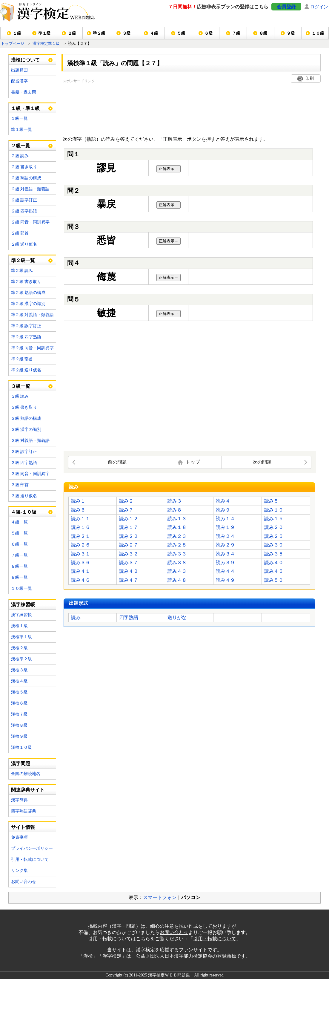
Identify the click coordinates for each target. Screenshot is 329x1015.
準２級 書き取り (26, 281)
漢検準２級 (21, 659)
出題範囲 (19, 70)
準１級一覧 (21, 129)
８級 (263, 33)
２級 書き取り (24, 167)
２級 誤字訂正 (24, 200)
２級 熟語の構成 (26, 178)
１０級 (318, 33)
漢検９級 (19, 736)
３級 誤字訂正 (24, 451)
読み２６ (80, 544)
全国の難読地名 (25, 773)
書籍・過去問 (23, 92)
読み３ (174, 500)
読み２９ (225, 544)
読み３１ (80, 553)
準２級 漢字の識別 (28, 303)
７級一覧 (19, 555)
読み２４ (225, 536)
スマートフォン (159, 897)
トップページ (12, 44)
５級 (181, 33)
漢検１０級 (21, 747)
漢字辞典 (19, 800)
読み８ (174, 509)
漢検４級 (19, 681)
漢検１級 (19, 626)
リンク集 (19, 870)
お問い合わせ (23, 881)
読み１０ (273, 509)
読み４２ (128, 571)
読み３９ (225, 562)
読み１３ (177, 518)
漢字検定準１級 (46, 44)
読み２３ (177, 536)
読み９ (223, 509)
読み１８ (177, 527)
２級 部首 (20, 233)
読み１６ (80, 527)
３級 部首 (20, 485)
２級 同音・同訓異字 (30, 222)
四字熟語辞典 (23, 811)
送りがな (177, 617)
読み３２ (128, 553)
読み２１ (80, 536)
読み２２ (128, 536)
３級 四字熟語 (24, 462)
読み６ (78, 509)
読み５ (271, 500)
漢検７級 (19, 714)
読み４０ (273, 562)
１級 (17, 33)
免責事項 (19, 837)
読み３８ (177, 562)
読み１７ (128, 527)
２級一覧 (20, 145)
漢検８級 (19, 725)
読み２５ (273, 536)
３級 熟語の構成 (26, 418)
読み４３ (177, 571)
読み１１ (80, 518)
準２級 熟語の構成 (28, 292)
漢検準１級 (21, 637)
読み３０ (273, 544)
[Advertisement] (92, 106)
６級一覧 (19, 544)
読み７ (126, 509)
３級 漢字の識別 (26, 429)
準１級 (44, 33)
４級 (154, 33)
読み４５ (273, 571)
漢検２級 (19, 648)
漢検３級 (19, 670)
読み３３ (177, 553)
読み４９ (225, 580)
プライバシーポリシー (32, 848)
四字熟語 (128, 617)
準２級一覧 (23, 260)
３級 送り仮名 (24, 496)
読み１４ (225, 518)
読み (76, 617)
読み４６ (80, 580)
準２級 (99, 33)
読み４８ (177, 580)
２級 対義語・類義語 (30, 189)
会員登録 (286, 6)
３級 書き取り (24, 407)
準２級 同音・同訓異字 (32, 348)
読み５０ (273, 580)
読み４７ (128, 580)
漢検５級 (19, 692)
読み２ (126, 500)
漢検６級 (19, 703)
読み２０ (273, 527)
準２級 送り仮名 (26, 370)
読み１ (78, 500)
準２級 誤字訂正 (26, 326)
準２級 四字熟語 (26, 337)
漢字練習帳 (21, 615)
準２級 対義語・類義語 (32, 315)
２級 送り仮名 (24, 244)
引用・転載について (30, 859)
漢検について (25, 59)
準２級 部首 (22, 359)
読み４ (223, 500)
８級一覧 (19, 566)
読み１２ (128, 518)
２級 (72, 33)
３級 (126, 33)
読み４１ (80, 571)
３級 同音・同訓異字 (30, 473)
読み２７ (128, 544)
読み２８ (177, 544)
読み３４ (225, 553)
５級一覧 (19, 533)
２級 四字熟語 (24, 211)
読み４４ (225, 571)
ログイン (319, 6)
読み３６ (80, 562)
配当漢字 (19, 81)
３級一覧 (20, 386)
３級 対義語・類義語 (30, 440)
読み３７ (128, 562)
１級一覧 (19, 118)
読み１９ (225, 527)
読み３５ (273, 553)
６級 (209, 33)
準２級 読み (22, 270)
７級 (236, 33)
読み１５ (273, 518)
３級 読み (20, 396)
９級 (291, 33)
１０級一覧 (21, 588)
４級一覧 (19, 522)
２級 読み (20, 156)
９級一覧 (19, 577)
